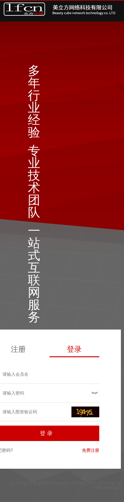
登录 (74, 349)
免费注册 (90, 450)
